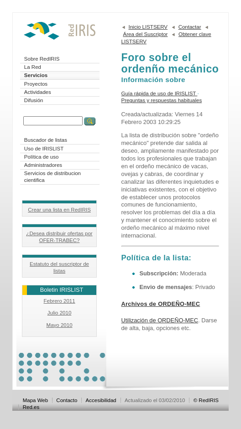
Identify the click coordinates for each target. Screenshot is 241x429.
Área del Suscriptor (145, 34)
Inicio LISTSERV (148, 27)
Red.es (31, 407)
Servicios (35, 75)
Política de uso (41, 157)
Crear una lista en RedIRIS (59, 209)
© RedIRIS (206, 400)
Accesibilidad (101, 400)
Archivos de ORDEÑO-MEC (160, 303)
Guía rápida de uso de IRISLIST (159, 93)
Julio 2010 (59, 312)
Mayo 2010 (60, 325)
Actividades (37, 92)
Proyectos (35, 84)
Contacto (66, 400)
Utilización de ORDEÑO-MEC (160, 320)
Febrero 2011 (59, 301)
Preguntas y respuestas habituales (161, 100)
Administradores (43, 165)
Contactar (189, 27)
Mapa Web (35, 400)
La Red (32, 67)
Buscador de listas (45, 140)
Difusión (33, 100)
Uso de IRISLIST (43, 148)
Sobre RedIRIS (41, 59)
